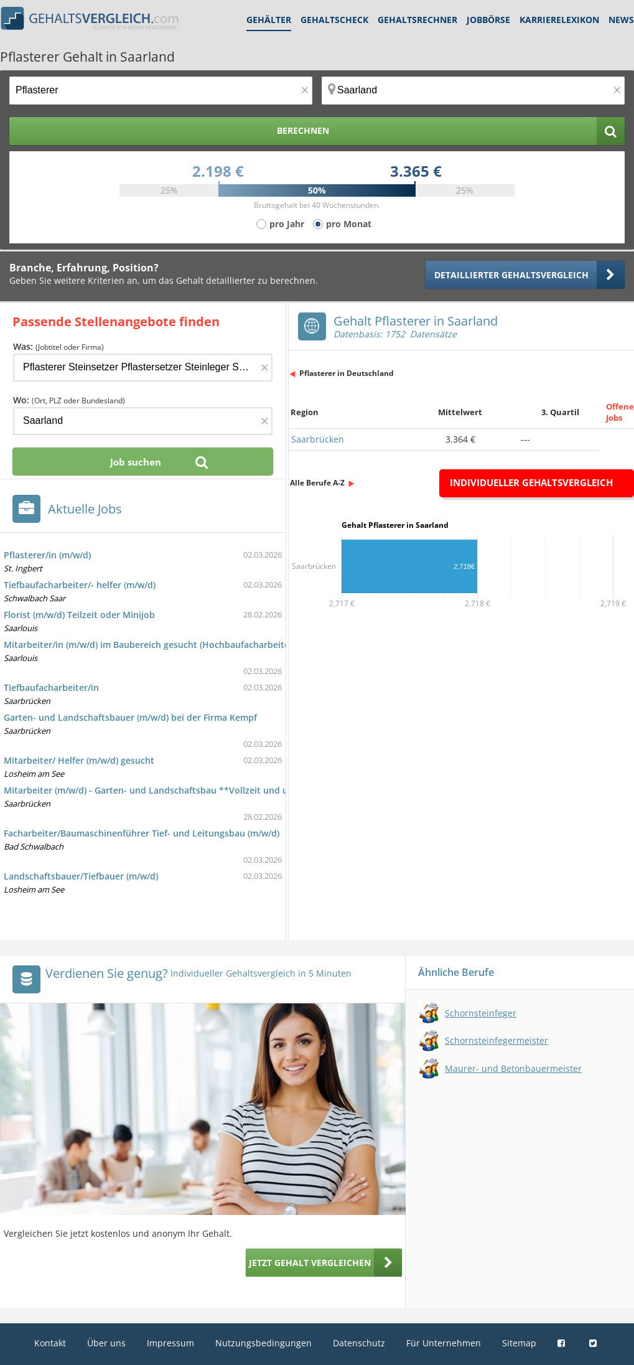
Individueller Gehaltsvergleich (531, 482)
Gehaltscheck (334, 20)
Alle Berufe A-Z (317, 482)
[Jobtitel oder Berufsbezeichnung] (160, 91)
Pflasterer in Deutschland (346, 373)
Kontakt (50, 1343)
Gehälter (268, 20)
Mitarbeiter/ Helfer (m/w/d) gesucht (79, 760)
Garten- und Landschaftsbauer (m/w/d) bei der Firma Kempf (130, 717)
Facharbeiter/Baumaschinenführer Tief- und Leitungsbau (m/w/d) (141, 833)
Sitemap (519, 1343)
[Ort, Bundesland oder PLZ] (473, 91)
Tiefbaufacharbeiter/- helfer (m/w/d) (80, 585)
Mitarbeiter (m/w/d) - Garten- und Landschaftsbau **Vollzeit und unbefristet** (172, 790)
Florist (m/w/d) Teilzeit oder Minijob (79, 615)
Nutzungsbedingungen (263, 1343)
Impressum (170, 1343)
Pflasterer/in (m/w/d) (47, 555)
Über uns (106, 1343)
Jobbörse (488, 20)
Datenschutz (359, 1343)
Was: (58, 346)
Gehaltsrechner (417, 20)
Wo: (69, 400)
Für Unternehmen (443, 1343)
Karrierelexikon (559, 20)
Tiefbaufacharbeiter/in (51, 687)
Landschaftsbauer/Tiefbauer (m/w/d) (81, 876)
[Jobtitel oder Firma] (143, 368)
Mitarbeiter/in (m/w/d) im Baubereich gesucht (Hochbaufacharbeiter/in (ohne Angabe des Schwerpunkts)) (227, 644)
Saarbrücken (317, 439)
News (621, 20)
